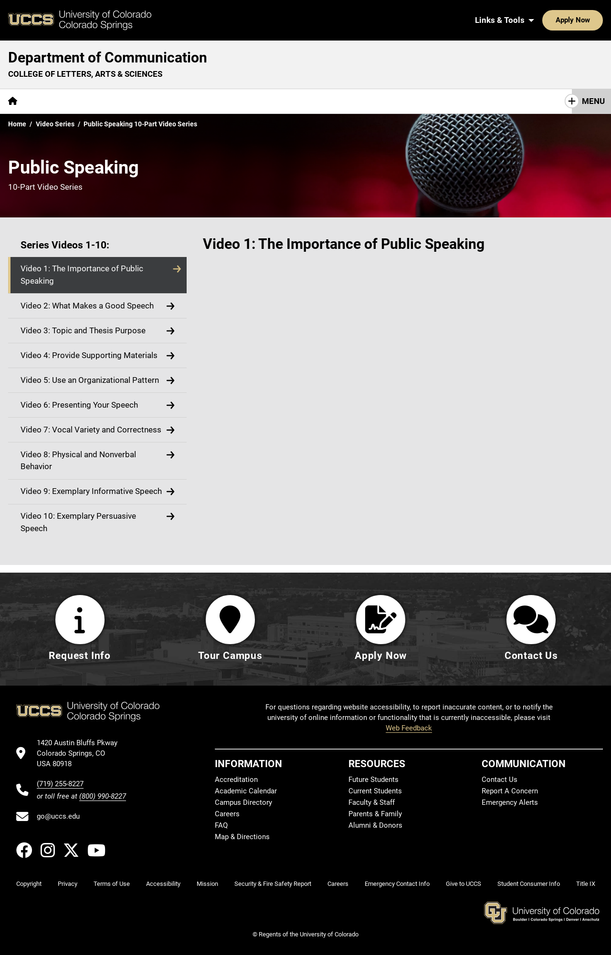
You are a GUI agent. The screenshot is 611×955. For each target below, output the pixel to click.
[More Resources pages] (183, 101)
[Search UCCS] (592, 20)
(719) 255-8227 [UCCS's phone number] (60, 784)
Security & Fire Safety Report (272, 884)
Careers (227, 814)
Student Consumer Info (528, 884)
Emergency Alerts (510, 803)
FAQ (221, 826)
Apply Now (543, 20)
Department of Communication (107, 57)
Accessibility (163, 884)
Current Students (375, 791)
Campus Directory (243, 803)
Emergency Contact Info (397, 884)
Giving (238, 101)
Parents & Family (375, 814)
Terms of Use (112, 884)
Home (17, 124)
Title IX (585, 884)
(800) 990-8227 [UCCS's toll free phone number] (102, 796)
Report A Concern (510, 791)
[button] (97, 275)
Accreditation (236, 780)
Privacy (67, 884)
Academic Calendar (246, 791)
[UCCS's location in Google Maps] (81, 754)
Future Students (373, 780)
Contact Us (287, 101)
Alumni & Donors (375, 826)
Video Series (55, 124)
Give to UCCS (463, 884)
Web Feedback (409, 728)
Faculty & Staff (371, 803)
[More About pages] (51, 101)
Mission (207, 884)
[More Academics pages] (113, 101)
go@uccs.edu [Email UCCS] (58, 816)
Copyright (29, 884)
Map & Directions (242, 837)
